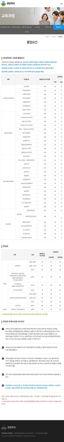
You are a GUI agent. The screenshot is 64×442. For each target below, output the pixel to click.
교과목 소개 (48, 27)
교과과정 (37, 27)
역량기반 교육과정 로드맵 (27, 29)
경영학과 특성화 (16, 27)
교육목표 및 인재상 (5, 27)
